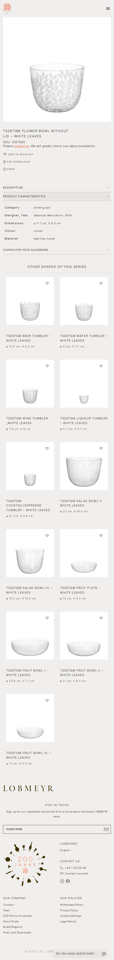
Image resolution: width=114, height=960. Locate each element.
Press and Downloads (17, 932)
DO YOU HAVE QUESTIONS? (75, 953)
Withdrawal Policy (71, 904)
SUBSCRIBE (57, 829)
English (65, 850)
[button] (57, 70)
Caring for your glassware (25, 249)
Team (6, 910)
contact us (21, 146)
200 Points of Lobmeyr (18, 915)
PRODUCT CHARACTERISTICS (24, 196)
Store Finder (11, 921)
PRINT (11, 169)
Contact (8, 904)
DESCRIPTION (13, 187)
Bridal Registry (12, 926)
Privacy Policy (69, 910)
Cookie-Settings (70, 915)
